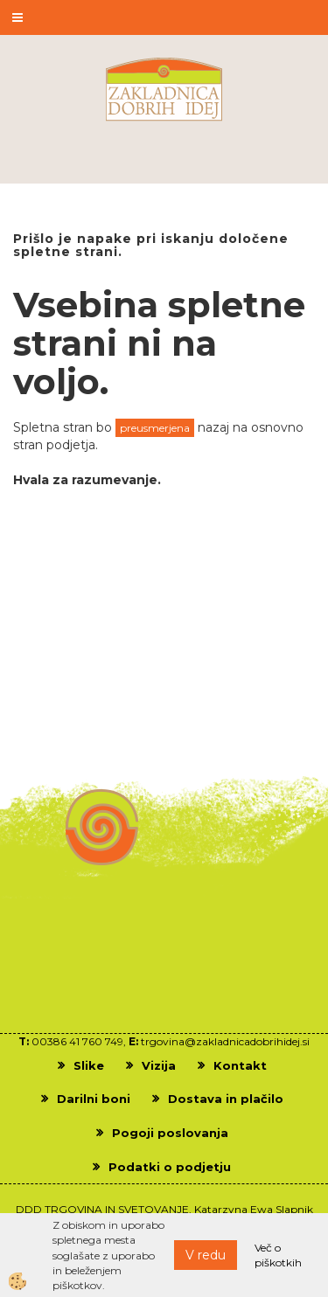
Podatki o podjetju (169, 1167)
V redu (205, 1255)
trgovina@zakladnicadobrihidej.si (225, 1041)
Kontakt (240, 1065)
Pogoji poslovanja (170, 1133)
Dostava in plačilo (225, 1099)
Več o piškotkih (278, 1255)
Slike (88, 1065)
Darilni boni (93, 1099)
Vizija (159, 1065)
